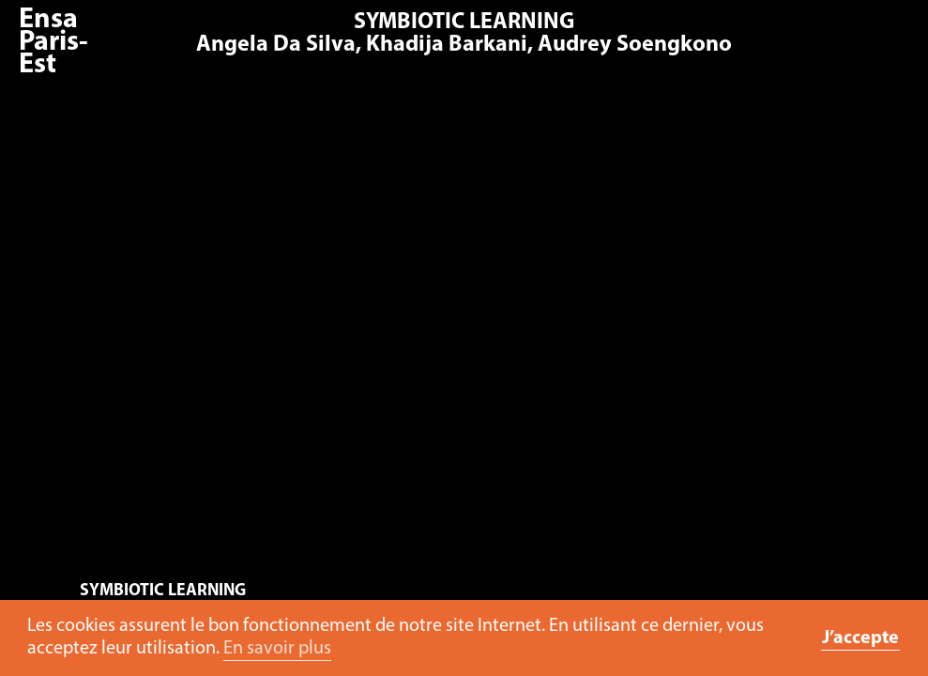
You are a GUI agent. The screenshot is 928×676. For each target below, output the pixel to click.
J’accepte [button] (860, 638)
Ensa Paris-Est (53, 43)
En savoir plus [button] (277, 648)
